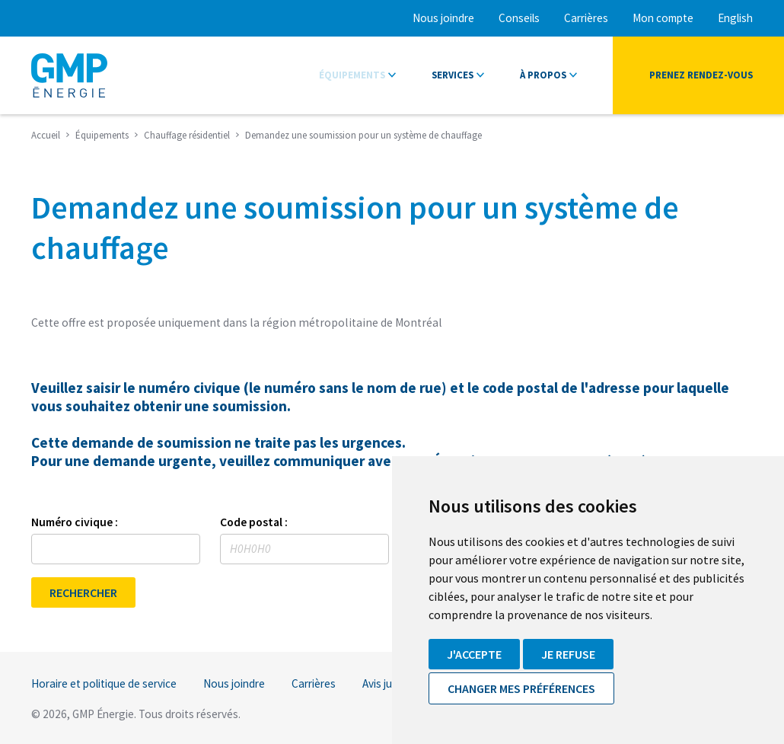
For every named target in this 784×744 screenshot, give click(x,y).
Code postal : (254, 522)
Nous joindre (443, 18)
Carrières (586, 18)
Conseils (519, 18)
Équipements (352, 75)
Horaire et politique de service (104, 683)
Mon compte (663, 18)
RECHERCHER (83, 592)
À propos (543, 75)
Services (452, 75)
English (735, 18)
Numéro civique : (74, 522)
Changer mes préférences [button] (521, 688)
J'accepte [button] (474, 654)
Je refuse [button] (568, 654)
